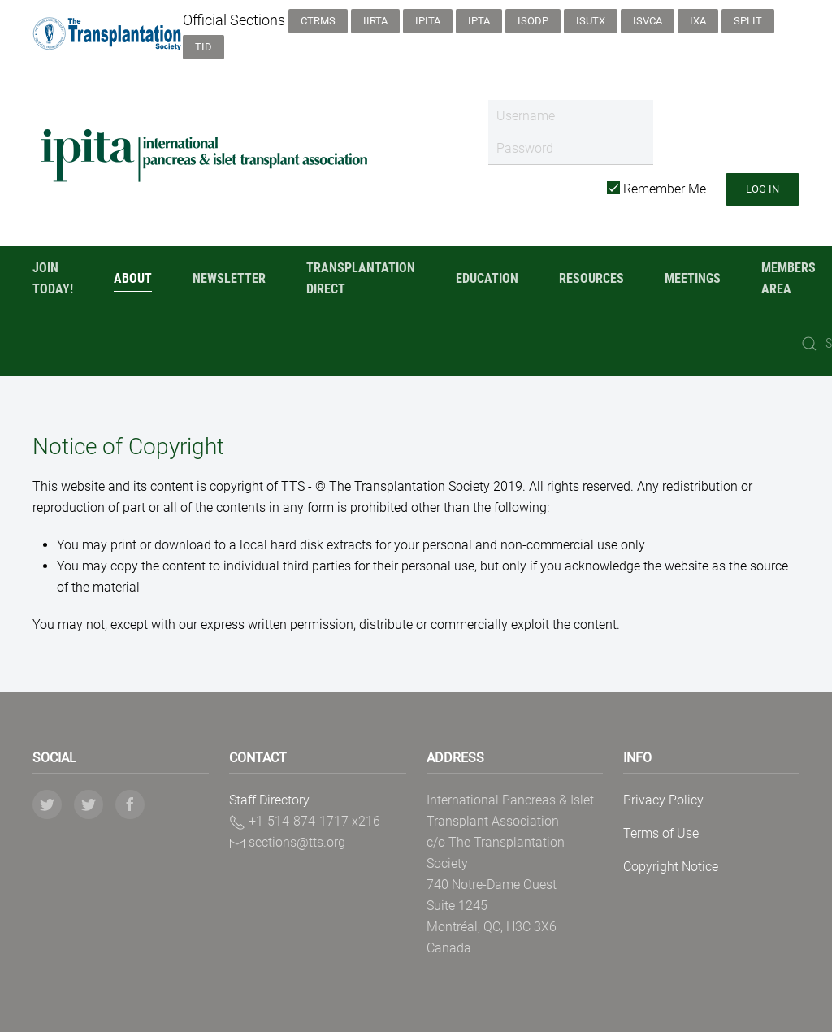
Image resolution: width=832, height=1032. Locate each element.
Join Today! (52, 278)
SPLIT (748, 21)
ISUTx (590, 21)
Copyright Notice (670, 866)
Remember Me (656, 189)
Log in (762, 189)
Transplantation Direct (360, 278)
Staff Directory (269, 800)
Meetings (693, 278)
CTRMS (318, 21)
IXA (698, 21)
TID (203, 47)
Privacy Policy (663, 800)
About (133, 278)
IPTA (479, 21)
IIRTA (375, 21)
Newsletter (229, 278)
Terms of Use (661, 833)
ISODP (533, 21)
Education (487, 278)
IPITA (427, 21)
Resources (591, 278)
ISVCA (647, 21)
